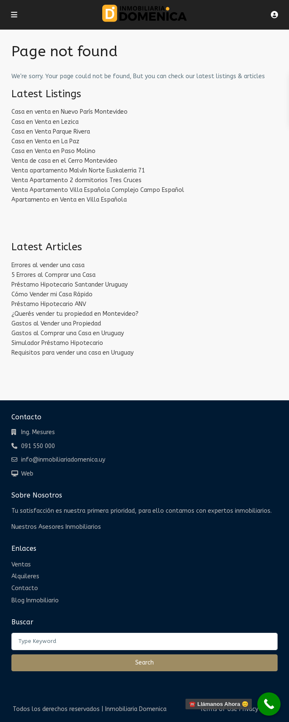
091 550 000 (38, 446)
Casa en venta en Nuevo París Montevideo (69, 111)
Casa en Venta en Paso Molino (53, 151)
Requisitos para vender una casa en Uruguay (72, 352)
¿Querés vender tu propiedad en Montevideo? (75, 313)
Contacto (24, 588)
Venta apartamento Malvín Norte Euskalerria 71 (78, 170)
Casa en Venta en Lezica (45, 122)
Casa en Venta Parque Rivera (50, 131)
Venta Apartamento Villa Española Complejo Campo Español (97, 190)
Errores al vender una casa (48, 265)
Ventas (21, 564)
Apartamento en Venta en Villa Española (69, 199)
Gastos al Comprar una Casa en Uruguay (67, 333)
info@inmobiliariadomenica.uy (63, 459)
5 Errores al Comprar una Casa (53, 275)
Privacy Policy (257, 709)
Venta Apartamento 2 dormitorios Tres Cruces (76, 180)
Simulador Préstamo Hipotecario (57, 343)
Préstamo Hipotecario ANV (48, 304)
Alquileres (25, 576)
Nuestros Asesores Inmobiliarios (56, 527)
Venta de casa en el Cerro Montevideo (64, 160)
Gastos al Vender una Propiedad (56, 323)
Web (27, 473)
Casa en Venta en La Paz (45, 141)
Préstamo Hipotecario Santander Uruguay (69, 284)
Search (144, 662)
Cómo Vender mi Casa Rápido (52, 294)
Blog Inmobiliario (35, 600)
